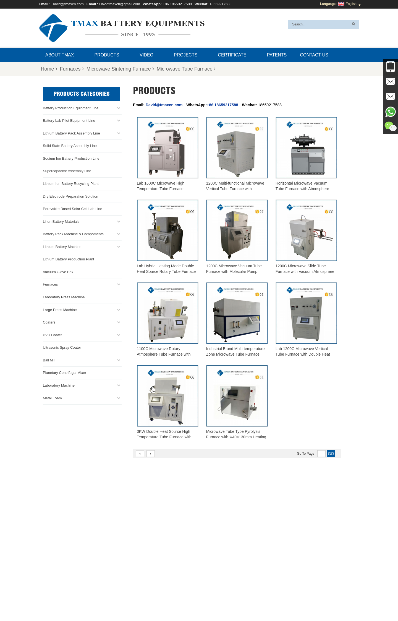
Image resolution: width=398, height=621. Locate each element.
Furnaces (72, 69)
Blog (258, 603)
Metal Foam (52, 398)
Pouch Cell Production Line (213, 532)
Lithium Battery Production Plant (68, 259)
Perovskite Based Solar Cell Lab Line (72, 209)
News (200, 603)
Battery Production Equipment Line (70, 108)
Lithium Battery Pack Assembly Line (71, 133)
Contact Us (314, 55)
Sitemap (242, 603)
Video (146, 55)
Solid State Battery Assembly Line (70, 146)
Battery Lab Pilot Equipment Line (69, 120)
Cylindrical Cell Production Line (216, 551)
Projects (185, 55)
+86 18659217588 (177, 4)
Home (49, 69)
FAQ (187, 603)
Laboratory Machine (59, 385)
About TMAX (59, 55)
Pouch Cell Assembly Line (212, 558)
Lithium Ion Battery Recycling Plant (71, 184)
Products (106, 55)
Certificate (232, 55)
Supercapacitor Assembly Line (67, 171)
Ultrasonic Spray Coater (62, 347)
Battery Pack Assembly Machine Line (303, 583)
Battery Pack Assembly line (213, 538)
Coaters (49, 322)
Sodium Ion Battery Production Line (71, 158)
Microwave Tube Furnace (186, 69)
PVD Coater (52, 335)
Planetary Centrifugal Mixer (64, 373)
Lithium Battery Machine (62, 247)
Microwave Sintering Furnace (120, 69)
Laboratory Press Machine (64, 297)
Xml (270, 603)
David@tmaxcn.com (67, 4)
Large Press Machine (60, 310)
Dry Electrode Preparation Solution (70, 196)
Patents (277, 55)
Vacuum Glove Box (58, 272)
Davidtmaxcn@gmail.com (119, 4)
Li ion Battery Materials (61, 221)
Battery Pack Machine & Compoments (73, 234)
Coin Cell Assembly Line (211, 545)
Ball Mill (49, 360)
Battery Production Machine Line (292, 590)
